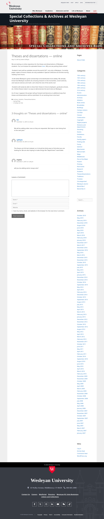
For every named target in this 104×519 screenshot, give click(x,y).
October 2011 (81, 344)
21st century (81, 90)
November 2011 (82, 341)
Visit (72, 2)
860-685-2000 (71, 488)
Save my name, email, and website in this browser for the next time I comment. (39, 211)
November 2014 (82, 280)
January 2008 (81, 408)
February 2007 (81, 431)
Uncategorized (82, 181)
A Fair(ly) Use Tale (18, 103)
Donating (80, 129)
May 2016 (80, 252)
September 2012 (82, 327)
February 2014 (81, 292)
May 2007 (80, 426)
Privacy (45, 514)
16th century (81, 78)
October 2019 (81, 215)
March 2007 (81, 428)
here (43, 66)
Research (80, 169)
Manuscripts (81, 152)
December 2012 (82, 319)
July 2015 (80, 267)
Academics (49, 11)
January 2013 (81, 317)
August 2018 (81, 225)
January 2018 (81, 240)
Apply (77, 2)
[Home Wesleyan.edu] (52, 469)
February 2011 (81, 354)
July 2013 (80, 304)
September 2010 (82, 359)
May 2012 (80, 332)
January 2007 (81, 433)
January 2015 (81, 275)
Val (17, 120)
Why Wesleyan (37, 11)
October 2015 (81, 262)
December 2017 (82, 243)
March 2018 (81, 235)
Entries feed (81, 451)
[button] (95, 11)
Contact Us (26, 494)
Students (21, 99)
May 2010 (80, 366)
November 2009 (82, 379)
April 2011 (80, 351)
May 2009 (80, 384)
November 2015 (82, 260)
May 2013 (80, 307)
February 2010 (81, 374)
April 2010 (80, 369)
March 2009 (81, 389)
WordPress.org (82, 456)
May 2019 (80, 218)
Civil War (80, 112)
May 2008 (80, 403)
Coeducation (81, 117)
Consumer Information (67, 514)
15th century (81, 75)
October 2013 (81, 297)
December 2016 (82, 248)
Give (81, 2)
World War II (81, 189)
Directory (51, 494)
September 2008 (82, 398)
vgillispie (19, 140)
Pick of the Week (82, 159)
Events (79, 132)
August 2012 (81, 329)
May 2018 (80, 230)
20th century (81, 88)
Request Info (65, 2)
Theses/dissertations (30, 99)
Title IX (50, 514)
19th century (81, 85)
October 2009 (81, 381)
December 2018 (82, 223)
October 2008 (81, 396)
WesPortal (42, 494)
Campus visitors (82, 110)
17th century (81, 80)
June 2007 (80, 423)
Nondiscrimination (78, 514)
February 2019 (81, 220)
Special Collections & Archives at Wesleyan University (48, 18)
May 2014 (80, 287)
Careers (34, 494)
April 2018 (80, 233)
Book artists (81, 103)
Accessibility (57, 514)
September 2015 (82, 265)
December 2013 (82, 295)
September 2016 (82, 250)
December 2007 (82, 411)
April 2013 (80, 309)
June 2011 (80, 346)
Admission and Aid (62, 11)
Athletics (80, 100)
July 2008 (80, 401)
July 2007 (80, 421)
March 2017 (81, 245)
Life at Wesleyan (77, 11)
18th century (81, 83)
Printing (79, 164)
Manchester (81, 149)
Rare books (80, 166)
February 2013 (81, 314)
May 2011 (80, 349)
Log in (79, 448)
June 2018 (80, 228)
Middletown (81, 157)
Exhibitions (80, 134)
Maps (79, 154)
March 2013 (81, 312)
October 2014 (81, 282)
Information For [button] (90, 2)
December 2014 (82, 277)
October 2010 (81, 356)
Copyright (80, 120)
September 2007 (82, 418)
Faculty (79, 137)
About (88, 11)
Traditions (80, 176)
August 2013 (81, 302)
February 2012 (81, 339)
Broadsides (80, 105)
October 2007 (81, 416)
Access (79, 93)
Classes (79, 115)
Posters (79, 161)
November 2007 (82, 413)
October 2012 (81, 324)
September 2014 (82, 285)
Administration (82, 95)
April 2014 (80, 290)
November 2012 (82, 322)
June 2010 (80, 364)
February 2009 (81, 391)
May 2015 (80, 270)
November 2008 (82, 393)
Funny (79, 144)
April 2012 (80, 334)
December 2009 (82, 376)
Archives (15, 99)
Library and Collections (50, 497)
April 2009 (80, 386)
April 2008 (80, 406)
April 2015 (80, 272)
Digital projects (82, 122)
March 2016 (81, 255)
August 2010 (81, 361)
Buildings (80, 107)
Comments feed (82, 453)
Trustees (80, 179)
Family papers (81, 139)
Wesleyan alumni (82, 184)
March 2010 (81, 371)
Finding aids (81, 142)
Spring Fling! (16, 101)
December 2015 (82, 257)
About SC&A (81, 60)
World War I (81, 186)
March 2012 (81, 337)
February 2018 (81, 238)
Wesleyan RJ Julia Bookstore (67, 494)
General (79, 147)
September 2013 (82, 299)
